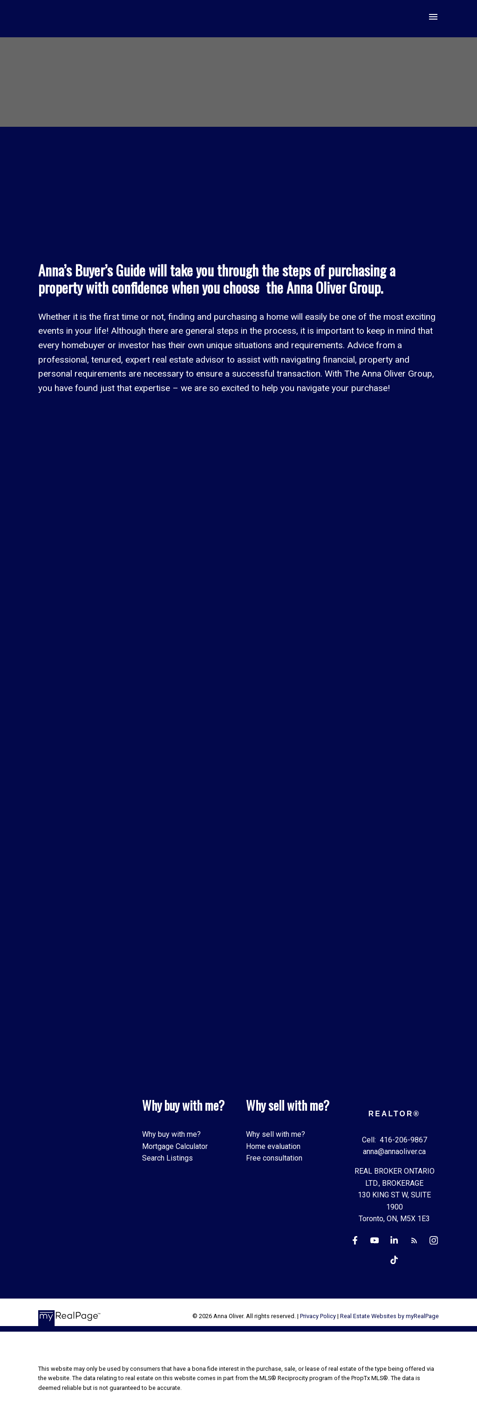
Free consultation (274, 1158)
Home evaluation (273, 1146)
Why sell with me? (275, 1134)
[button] (354, 1241)
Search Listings (167, 1158)
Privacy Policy (318, 1316)
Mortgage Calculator (175, 1146)
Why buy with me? (171, 1134)
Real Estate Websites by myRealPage (389, 1316)
